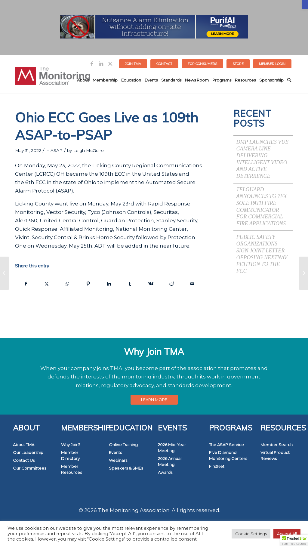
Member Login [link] (272, 64)
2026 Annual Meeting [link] (169, 461)
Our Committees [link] (29, 468)
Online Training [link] (123, 444)
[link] (305, 4)
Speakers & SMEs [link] (126, 468)
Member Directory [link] (70, 455)
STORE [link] (238, 64)
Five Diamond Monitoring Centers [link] (228, 455)
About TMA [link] (23, 444)
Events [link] (115, 452)
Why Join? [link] (70, 444)
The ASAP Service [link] (226, 444)
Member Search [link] (276, 444)
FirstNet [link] (216, 466)
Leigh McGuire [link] (88, 150)
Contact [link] (164, 64)
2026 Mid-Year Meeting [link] (172, 447)
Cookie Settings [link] (251, 533)
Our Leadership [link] (28, 452)
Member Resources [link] (71, 469)
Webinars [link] (118, 460)
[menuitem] (133, 63)
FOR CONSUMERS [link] (202, 64)
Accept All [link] (287, 533)
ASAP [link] (57, 150)
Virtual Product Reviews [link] (275, 455)
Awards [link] (165, 472)
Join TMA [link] (133, 64)
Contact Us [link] (24, 460)
